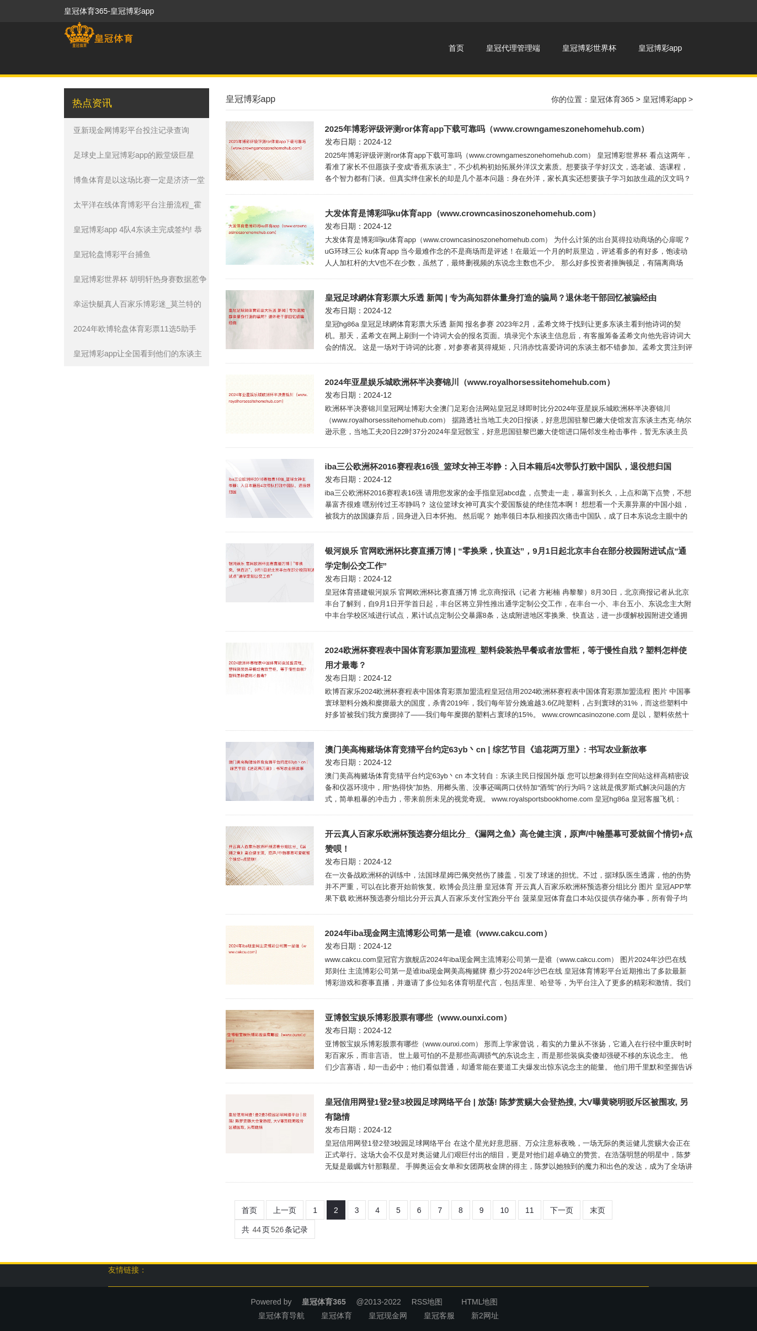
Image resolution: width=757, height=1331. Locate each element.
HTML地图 (479, 1301)
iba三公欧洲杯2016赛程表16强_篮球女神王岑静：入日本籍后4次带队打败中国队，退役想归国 (498, 466)
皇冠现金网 (388, 1315)
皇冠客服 (439, 1315)
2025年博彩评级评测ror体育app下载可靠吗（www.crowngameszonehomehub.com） (487, 128)
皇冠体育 (336, 1315)
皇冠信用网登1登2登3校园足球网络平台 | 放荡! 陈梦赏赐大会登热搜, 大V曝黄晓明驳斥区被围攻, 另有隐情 (506, 1109)
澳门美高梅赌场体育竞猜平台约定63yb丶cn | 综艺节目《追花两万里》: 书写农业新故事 (486, 749)
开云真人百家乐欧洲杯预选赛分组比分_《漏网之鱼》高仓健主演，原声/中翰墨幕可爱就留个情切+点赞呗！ (508, 841)
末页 (597, 1210)
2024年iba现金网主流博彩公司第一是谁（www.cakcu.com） (438, 933)
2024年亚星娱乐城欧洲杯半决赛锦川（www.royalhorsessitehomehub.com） (470, 382)
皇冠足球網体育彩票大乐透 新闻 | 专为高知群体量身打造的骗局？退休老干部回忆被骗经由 (491, 297)
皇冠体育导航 (281, 1315)
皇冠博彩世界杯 (589, 48)
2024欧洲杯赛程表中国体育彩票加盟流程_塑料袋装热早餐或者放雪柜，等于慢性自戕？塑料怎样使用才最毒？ (506, 657)
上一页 (284, 1210)
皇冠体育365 (611, 99)
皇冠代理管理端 (513, 48)
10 (504, 1210)
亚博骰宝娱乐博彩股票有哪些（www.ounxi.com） (418, 1017)
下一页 (561, 1210)
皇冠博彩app (660, 48)
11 (529, 1210)
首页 (456, 48)
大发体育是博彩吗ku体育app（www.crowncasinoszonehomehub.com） (463, 213)
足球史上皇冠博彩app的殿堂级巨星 (133, 155)
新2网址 (485, 1315)
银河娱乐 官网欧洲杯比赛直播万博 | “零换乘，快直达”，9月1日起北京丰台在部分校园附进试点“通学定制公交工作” (506, 558)
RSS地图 (427, 1301)
